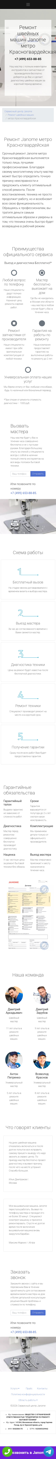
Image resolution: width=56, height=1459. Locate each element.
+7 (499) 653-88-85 (28, 59)
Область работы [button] (27, 1400)
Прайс (29, 1388)
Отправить (38, 473)
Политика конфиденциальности (28, 1394)
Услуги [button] (14, 1388)
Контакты (42, 1388)
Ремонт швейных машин (21, 115)
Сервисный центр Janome (18, 111)
